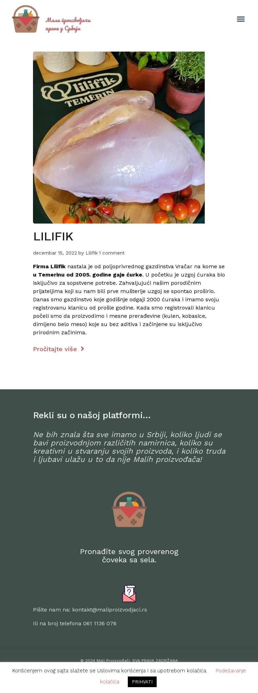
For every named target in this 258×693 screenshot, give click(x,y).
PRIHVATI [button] (142, 681)
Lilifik (92, 253)
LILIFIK (53, 236)
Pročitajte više (58, 349)
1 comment (112, 253)
